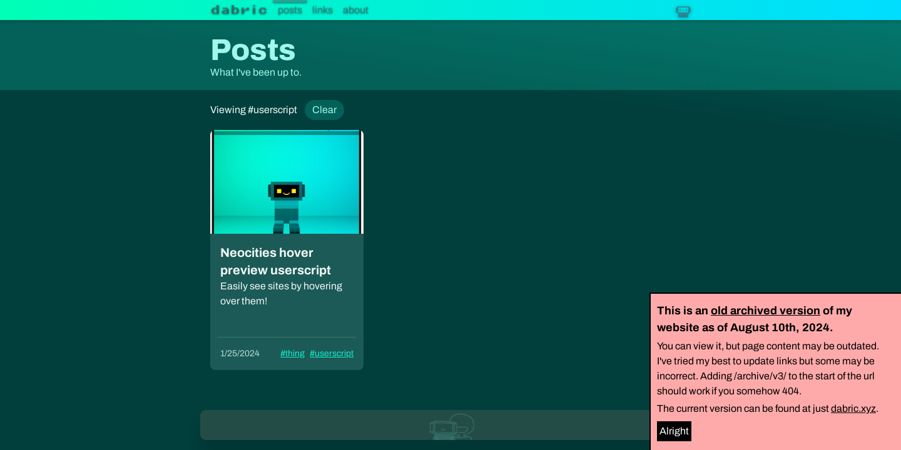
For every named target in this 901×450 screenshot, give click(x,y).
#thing (292, 353)
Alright (674, 431)
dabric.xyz (853, 408)
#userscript (332, 353)
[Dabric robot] (683, 10)
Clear (324, 109)
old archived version (765, 310)
